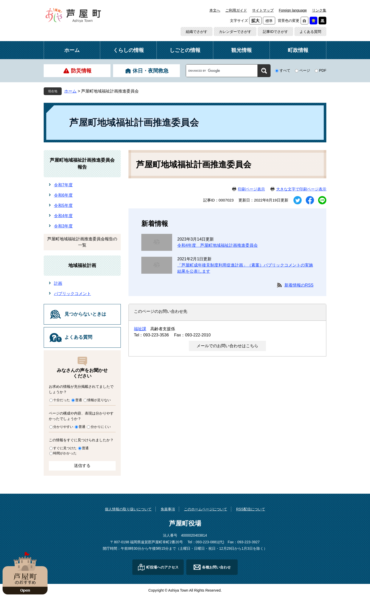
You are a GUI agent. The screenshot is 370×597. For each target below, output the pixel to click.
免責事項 (168, 509)
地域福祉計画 (82, 265)
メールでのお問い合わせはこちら (227, 346)
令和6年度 (63, 195)
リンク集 (319, 10)
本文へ (214, 10)
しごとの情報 (185, 50)
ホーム (72, 50)
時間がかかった (65, 453)
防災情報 (81, 71)
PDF (322, 70)
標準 (269, 21)
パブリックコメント (72, 293)
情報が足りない (99, 400)
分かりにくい (101, 427)
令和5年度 (63, 205)
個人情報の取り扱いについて (128, 509)
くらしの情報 (128, 50)
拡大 (255, 21)
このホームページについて (205, 509)
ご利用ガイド (236, 10)
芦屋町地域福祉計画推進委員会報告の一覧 (82, 242)
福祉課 (140, 329)
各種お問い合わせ (216, 567)
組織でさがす (196, 32)
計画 (58, 283)
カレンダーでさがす (235, 32)
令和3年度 (63, 226)
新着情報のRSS (298, 285)
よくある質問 (310, 32)
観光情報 (241, 50)
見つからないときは (85, 314)
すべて (285, 70)
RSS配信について (250, 509)
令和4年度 (63, 216)
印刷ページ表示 (251, 189)
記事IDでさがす (275, 32)
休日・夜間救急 (151, 71)
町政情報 (298, 50)
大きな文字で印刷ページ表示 (301, 189)
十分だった (61, 400)
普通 (78, 400)
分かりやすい (63, 427)
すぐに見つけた (65, 448)
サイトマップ (263, 10)
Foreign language (293, 10)
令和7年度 (63, 185)
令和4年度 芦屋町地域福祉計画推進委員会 (217, 245)
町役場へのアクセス (162, 567)
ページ (304, 70)
